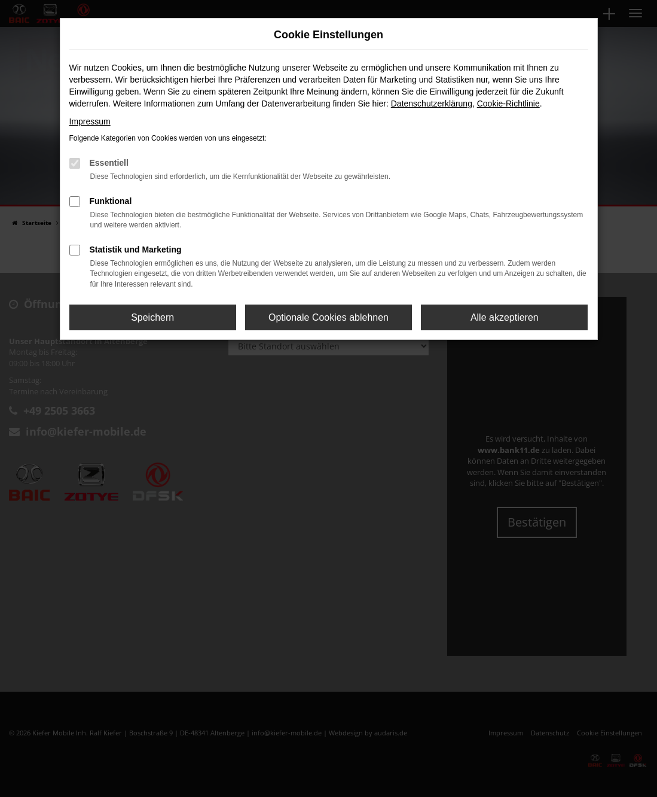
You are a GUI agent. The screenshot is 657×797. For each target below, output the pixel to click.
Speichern (152, 317)
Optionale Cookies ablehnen (328, 317)
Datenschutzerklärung (431, 103)
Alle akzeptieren (504, 317)
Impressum (90, 121)
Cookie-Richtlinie (508, 103)
